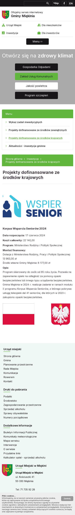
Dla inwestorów (50, 33)
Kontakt (7, 381)
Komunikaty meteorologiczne (20, 436)
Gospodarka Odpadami (36, 67)
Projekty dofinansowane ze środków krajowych (36, 138)
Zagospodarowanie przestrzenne (22, 404)
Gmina (7, 360)
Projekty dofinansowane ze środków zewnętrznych (38, 130)
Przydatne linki (11, 453)
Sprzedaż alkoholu (14, 409)
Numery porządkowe (15, 417)
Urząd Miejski (13, 25)
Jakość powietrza (36, 85)
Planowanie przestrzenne (18, 364)
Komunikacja (10, 372)
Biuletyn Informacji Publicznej (20, 432)
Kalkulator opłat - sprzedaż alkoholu (24, 457)
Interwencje (10, 444)
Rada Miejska (10, 368)
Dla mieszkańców (52, 25)
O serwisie (9, 449)
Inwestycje (12, 33)
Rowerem (8, 377)
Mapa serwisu (11, 440)
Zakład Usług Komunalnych (36, 76)
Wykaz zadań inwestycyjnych (25, 122)
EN (71, 3)
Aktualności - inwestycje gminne (27, 145)
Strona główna (14, 158)
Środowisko (10, 400)
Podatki (7, 396)
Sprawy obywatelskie (15, 413)
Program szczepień (36, 95)
